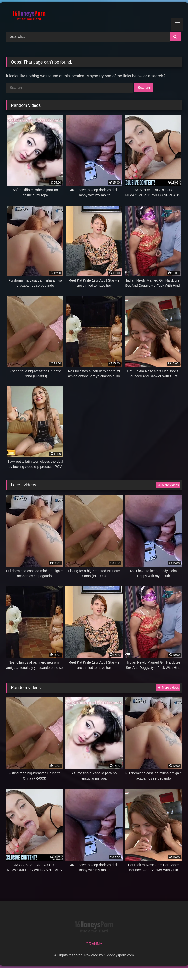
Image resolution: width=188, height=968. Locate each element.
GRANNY (94, 944)
